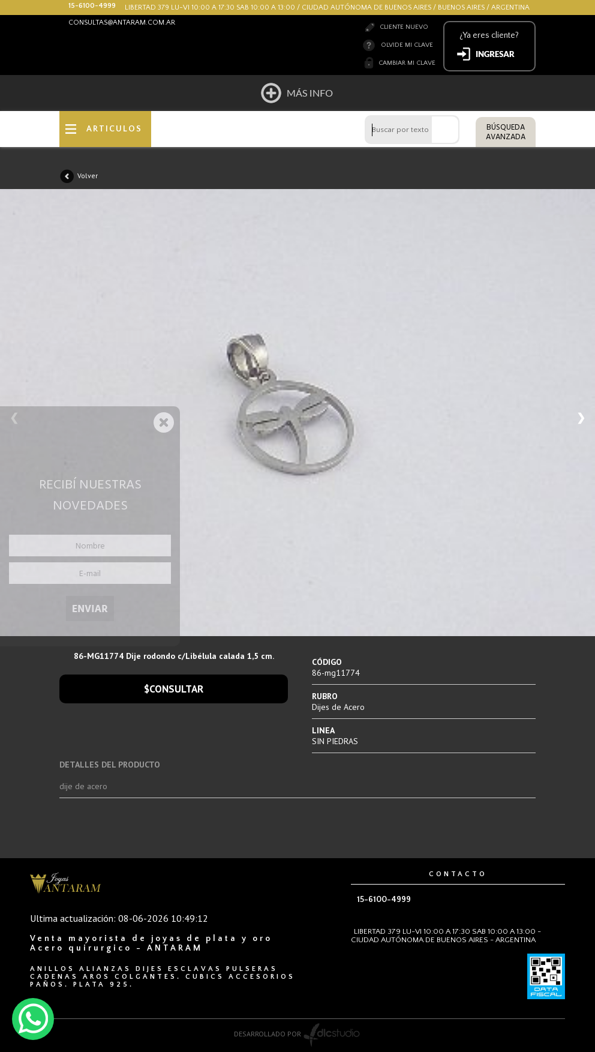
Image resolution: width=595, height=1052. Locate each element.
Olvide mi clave (407, 45)
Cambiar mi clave (406, 63)
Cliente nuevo (404, 27)
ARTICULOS (114, 129)
